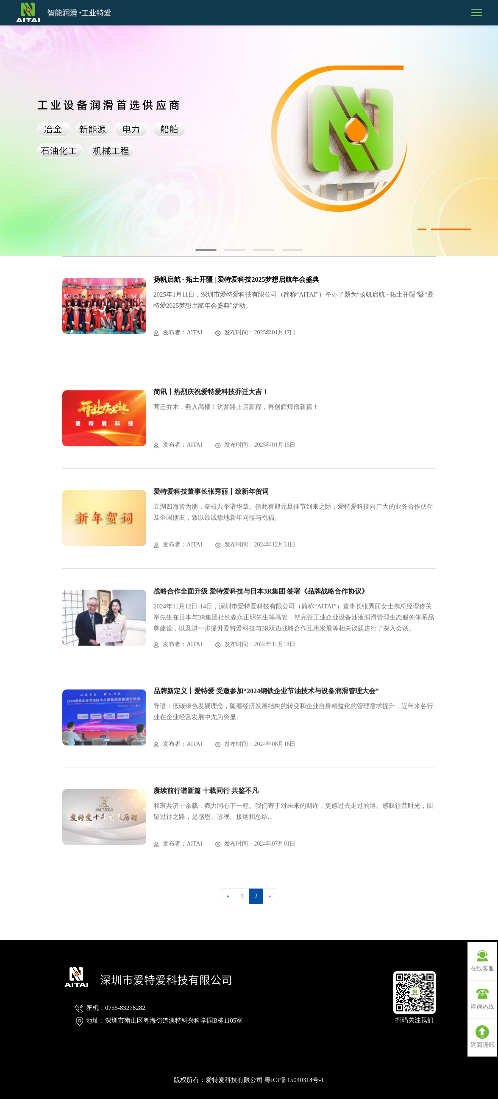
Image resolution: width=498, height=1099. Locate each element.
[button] (206, 250)
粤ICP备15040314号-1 (294, 1080)
